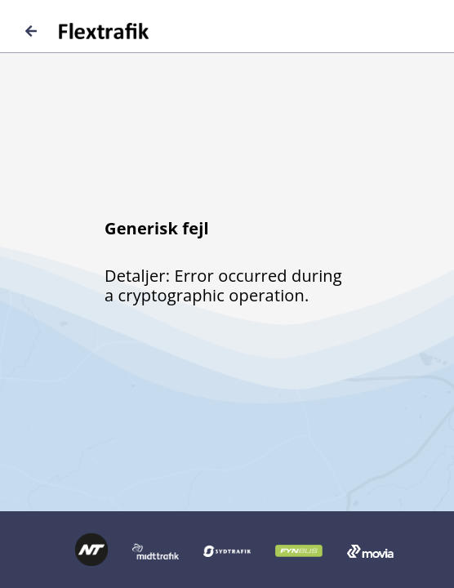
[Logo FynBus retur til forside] (299, 550)
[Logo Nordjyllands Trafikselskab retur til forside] (91, 548)
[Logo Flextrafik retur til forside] (87, 31)
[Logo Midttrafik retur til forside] (156, 550)
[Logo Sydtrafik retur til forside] (227, 550)
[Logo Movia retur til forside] (370, 550)
